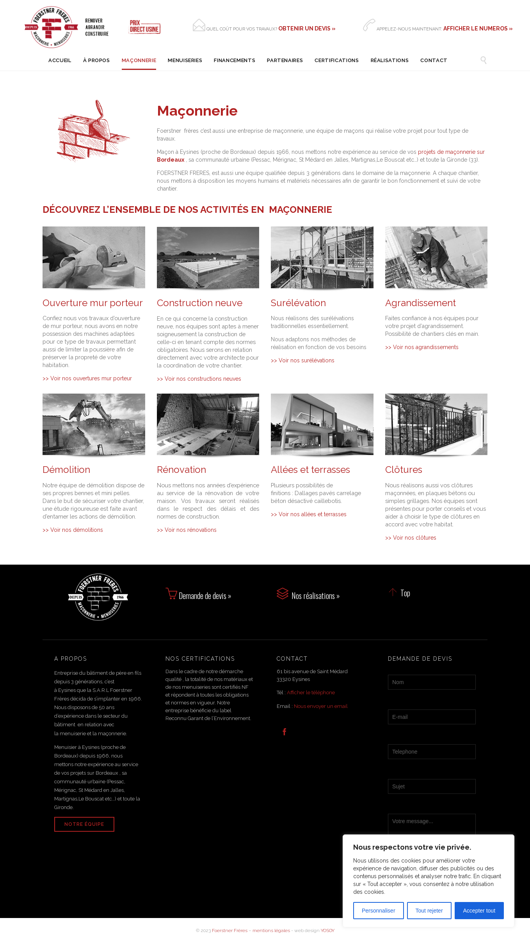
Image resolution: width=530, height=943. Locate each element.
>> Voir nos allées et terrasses (309, 514)
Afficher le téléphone (311, 692)
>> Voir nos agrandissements (422, 347)
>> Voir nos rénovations (187, 530)
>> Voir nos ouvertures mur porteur (87, 378)
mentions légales (271, 930)
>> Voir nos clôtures (410, 538)
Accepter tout (479, 910)
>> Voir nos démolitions (73, 530)
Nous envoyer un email (321, 706)
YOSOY (327, 930)
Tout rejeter (429, 910)
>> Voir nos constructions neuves (199, 379)
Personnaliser (378, 910)
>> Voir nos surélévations (302, 360)
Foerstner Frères (229, 930)
